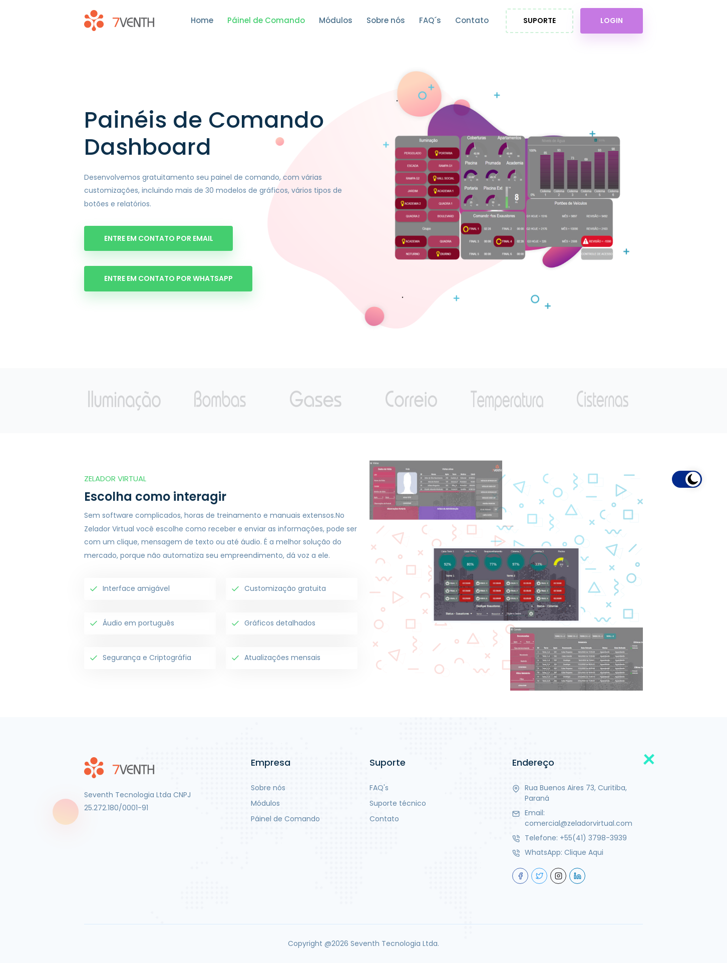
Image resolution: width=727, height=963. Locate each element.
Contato (472, 20)
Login (611, 21)
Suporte (539, 21)
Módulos (335, 20)
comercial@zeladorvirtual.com (578, 823)
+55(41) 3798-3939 (593, 838)
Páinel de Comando (266, 20)
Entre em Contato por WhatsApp (168, 278)
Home (202, 20)
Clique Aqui (583, 852)
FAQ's (379, 788)
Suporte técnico (398, 803)
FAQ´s (430, 20)
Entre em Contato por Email (158, 238)
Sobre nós (386, 20)
